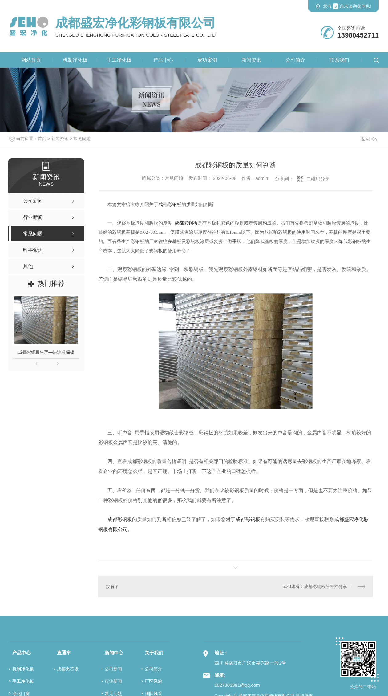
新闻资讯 (251, 60)
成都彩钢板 (119, 519)
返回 (369, 138)
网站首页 (31, 60)
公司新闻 (113, 668)
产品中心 (163, 60)
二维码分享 (317, 178)
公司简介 (295, 60)
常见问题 (82, 138)
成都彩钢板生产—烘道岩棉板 (46, 352)
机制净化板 (75, 60)
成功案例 (207, 60)
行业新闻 (113, 680)
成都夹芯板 (68, 668)
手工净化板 (119, 60)
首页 (42, 138)
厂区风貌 (153, 680)
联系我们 (339, 60)
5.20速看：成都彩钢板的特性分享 (315, 586)
